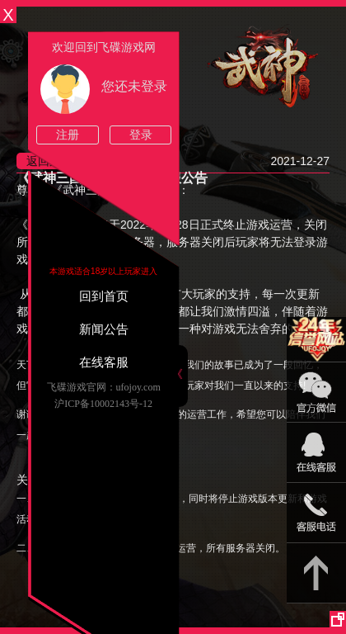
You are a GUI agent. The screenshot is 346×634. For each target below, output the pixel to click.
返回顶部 (316, 573)
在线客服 (104, 362)
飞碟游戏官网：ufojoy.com (104, 387)
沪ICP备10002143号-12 (103, 403)
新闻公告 (104, 329)
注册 (67, 135)
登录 (140, 135)
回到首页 (104, 296)
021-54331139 (316, 513)
